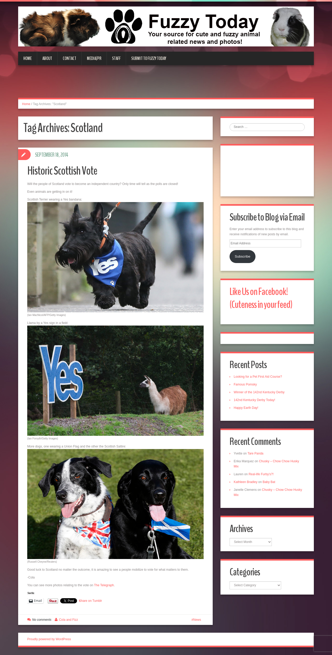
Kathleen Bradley (245, 482)
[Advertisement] (166, 84)
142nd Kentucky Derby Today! (254, 400)
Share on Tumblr (90, 601)
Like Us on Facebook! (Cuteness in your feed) (261, 298)
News (197, 620)
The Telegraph (104, 585)
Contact (69, 58)
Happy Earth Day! (246, 408)
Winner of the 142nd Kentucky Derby (259, 392)
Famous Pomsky (245, 384)
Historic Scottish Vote (62, 171)
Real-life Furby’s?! (260, 474)
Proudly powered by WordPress (49, 639)
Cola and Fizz (68, 620)
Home (27, 58)
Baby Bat (268, 482)
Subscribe (242, 256)
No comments (41, 620)
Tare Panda (255, 453)
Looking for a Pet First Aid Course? (258, 376)
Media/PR (94, 58)
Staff (116, 58)
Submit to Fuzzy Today (148, 58)
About (47, 58)
